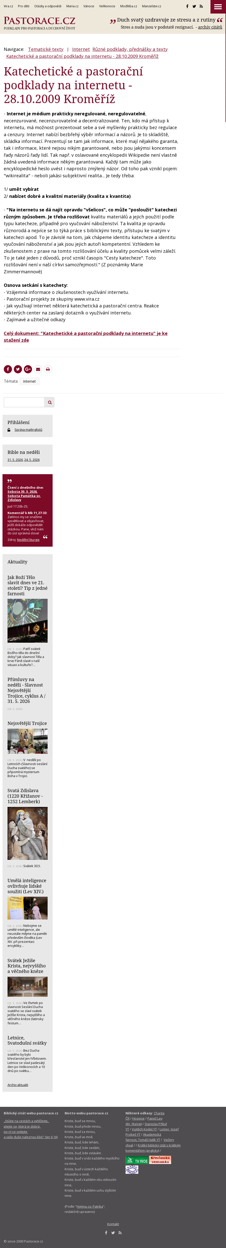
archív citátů (210, 27)
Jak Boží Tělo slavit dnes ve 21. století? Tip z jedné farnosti (28, 585)
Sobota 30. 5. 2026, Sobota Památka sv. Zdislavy (24, 495)
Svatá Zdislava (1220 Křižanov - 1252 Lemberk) (25, 795)
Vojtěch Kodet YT (144, 1129)
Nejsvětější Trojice (27, 723)
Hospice (138, 1118)
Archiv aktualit (18, 1085)
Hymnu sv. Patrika (90, 1206)
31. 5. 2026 (15, 459)
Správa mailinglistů (28, 429)
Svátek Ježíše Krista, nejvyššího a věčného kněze (27, 965)
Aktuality (17, 562)
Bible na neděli (24, 452)
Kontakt (113, 1224)
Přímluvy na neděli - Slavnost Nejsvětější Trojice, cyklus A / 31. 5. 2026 (26, 690)
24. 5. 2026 (32, 459)
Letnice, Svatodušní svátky (27, 1040)
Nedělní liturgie (28, 539)
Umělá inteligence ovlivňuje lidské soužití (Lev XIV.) (27, 885)
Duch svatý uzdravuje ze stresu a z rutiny (166, 19)
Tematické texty (45, 49)
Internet (81, 49)
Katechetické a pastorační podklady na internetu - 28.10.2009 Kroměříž (82, 56)
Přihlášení (19, 422)
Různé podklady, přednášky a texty (130, 49)
